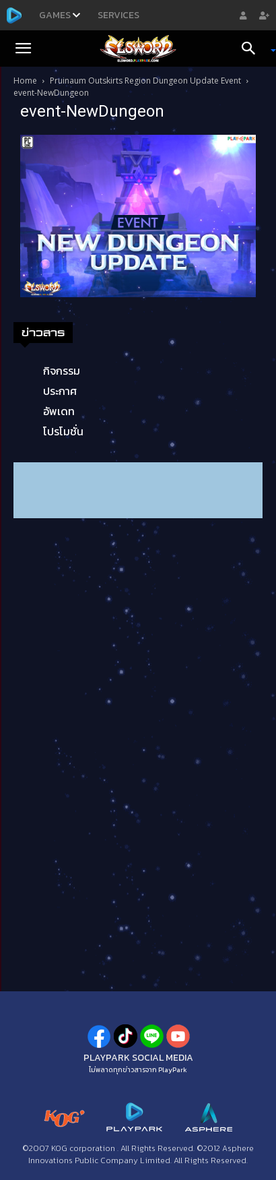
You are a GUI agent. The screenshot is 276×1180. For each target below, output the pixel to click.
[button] (22, 48)
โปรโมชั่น (63, 431)
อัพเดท (59, 411)
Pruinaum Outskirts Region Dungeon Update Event (145, 80)
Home (25, 80)
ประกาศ (60, 391)
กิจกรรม (61, 371)
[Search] (253, 48)
